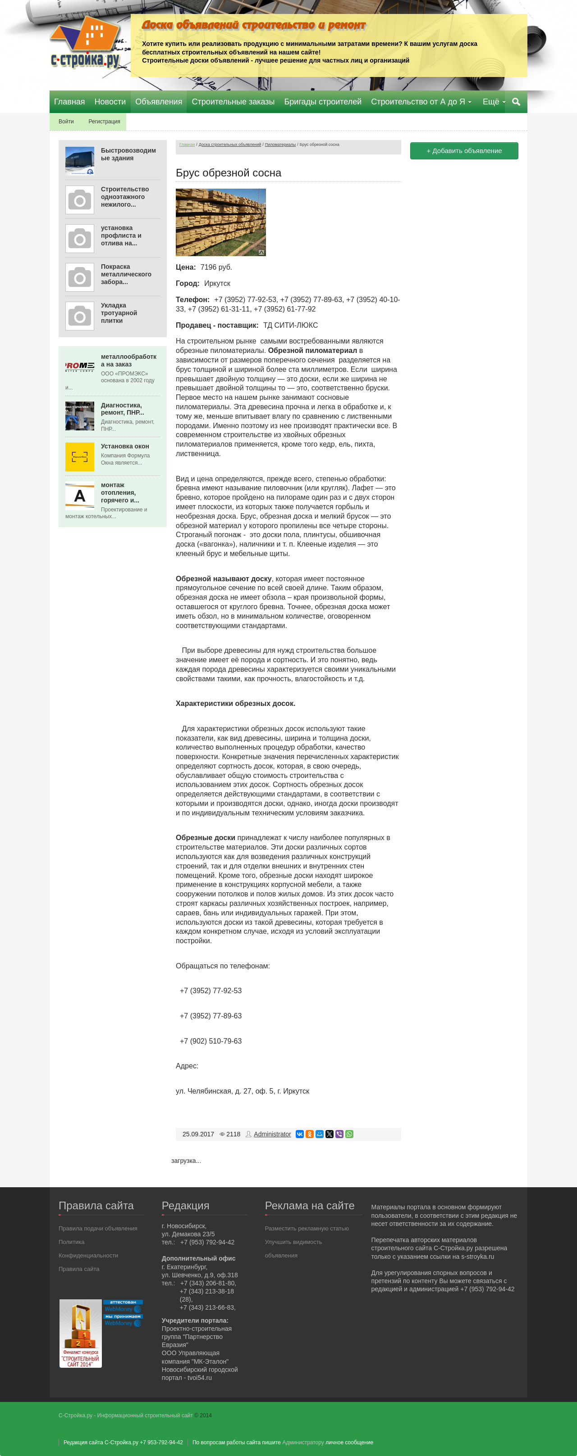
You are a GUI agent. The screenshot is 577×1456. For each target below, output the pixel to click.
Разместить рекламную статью (307, 1228)
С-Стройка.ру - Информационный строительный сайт (126, 1415)
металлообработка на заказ (128, 360)
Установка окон (125, 446)
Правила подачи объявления (98, 1228)
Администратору (303, 1442)
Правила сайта (79, 1268)
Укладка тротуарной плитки (119, 313)
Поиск (516, 101)
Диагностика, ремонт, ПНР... (122, 408)
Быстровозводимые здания (128, 154)
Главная (187, 144)
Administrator (272, 1134)
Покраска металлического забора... (126, 274)
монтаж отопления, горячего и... (120, 492)
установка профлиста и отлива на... (121, 235)
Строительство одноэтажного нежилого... (125, 196)
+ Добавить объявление (464, 150)
